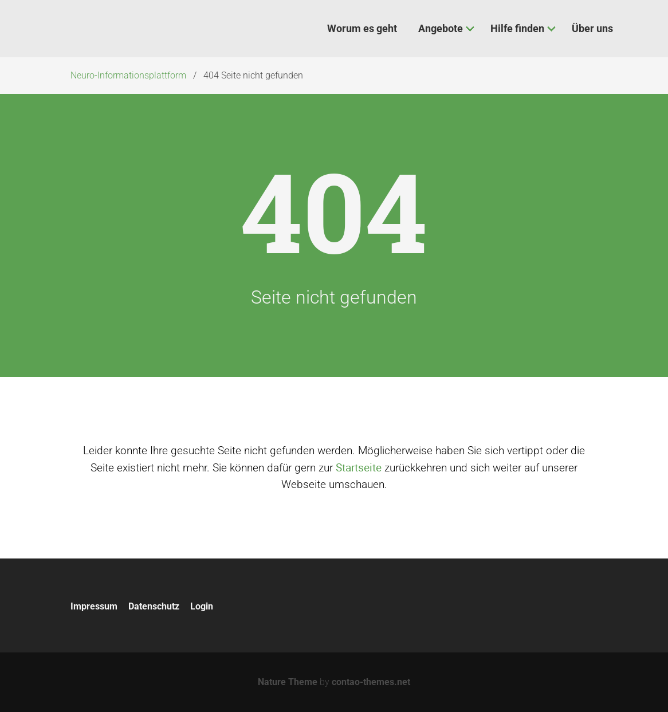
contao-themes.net (371, 681)
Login (201, 606)
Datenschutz (153, 606)
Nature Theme (287, 681)
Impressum (93, 606)
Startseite (359, 467)
